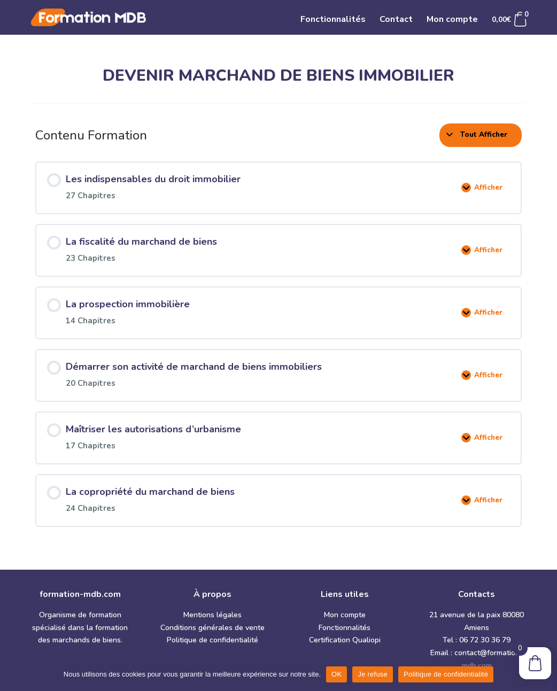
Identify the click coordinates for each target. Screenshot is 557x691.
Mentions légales (212, 615)
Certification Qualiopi (345, 640)
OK (336, 674)
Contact (396, 20)
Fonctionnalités (333, 20)
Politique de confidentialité (212, 640)
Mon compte (452, 20)
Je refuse (373, 674)
